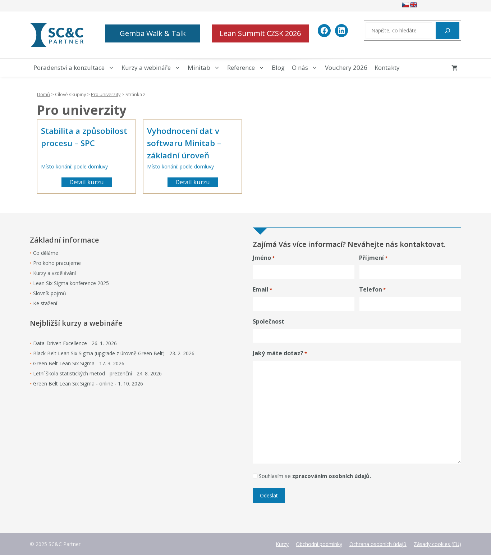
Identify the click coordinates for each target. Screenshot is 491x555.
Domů (43, 94)
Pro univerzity (105, 94)
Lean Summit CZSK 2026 (260, 33)
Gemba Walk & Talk (153, 33)
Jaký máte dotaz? (280, 353)
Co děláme (45, 252)
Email (262, 289)
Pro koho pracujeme (57, 263)
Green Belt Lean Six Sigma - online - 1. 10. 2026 (88, 383)
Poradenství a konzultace (75, 68)
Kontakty (387, 67)
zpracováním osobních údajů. (331, 475)
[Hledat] (447, 30)
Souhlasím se (315, 475)
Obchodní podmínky (319, 544)
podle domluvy (91, 166)
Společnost (268, 321)
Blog (278, 67)
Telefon (372, 289)
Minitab (206, 68)
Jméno (264, 258)
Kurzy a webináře (152, 68)
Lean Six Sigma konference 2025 (71, 283)
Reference (247, 68)
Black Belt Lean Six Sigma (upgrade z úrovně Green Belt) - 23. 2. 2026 (113, 353)
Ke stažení (45, 303)
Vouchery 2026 (346, 67)
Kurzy (282, 544)
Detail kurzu (86, 182)
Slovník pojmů (49, 293)
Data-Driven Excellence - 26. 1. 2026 (75, 343)
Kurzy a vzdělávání (54, 273)
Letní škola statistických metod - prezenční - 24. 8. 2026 (97, 373)
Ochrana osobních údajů (378, 544)
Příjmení (373, 258)
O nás (306, 68)
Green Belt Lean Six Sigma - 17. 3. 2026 (78, 363)
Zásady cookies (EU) (437, 544)
